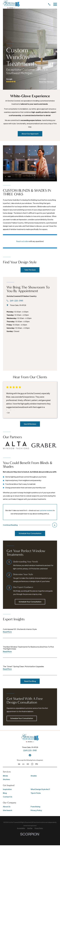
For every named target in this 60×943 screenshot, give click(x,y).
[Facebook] (30, 755)
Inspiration (7, 789)
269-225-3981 (16, 301)
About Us (6, 807)
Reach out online (22, 241)
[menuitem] (21, 828)
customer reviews (46, 510)
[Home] (11, 4)
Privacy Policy (36, 810)
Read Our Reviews (46, 82)
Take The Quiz (30, 270)
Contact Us (7, 797)
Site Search (7, 810)
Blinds (5, 776)
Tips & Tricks (36, 793)
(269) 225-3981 (30, 750)
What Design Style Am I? (40, 789)
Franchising (35, 807)
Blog (5, 793)
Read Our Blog (30, 681)
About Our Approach (30, 134)
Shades (34, 776)
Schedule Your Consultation (30, 533)
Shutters (6, 779)
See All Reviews (30, 424)
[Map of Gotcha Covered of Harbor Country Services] (30, 351)
